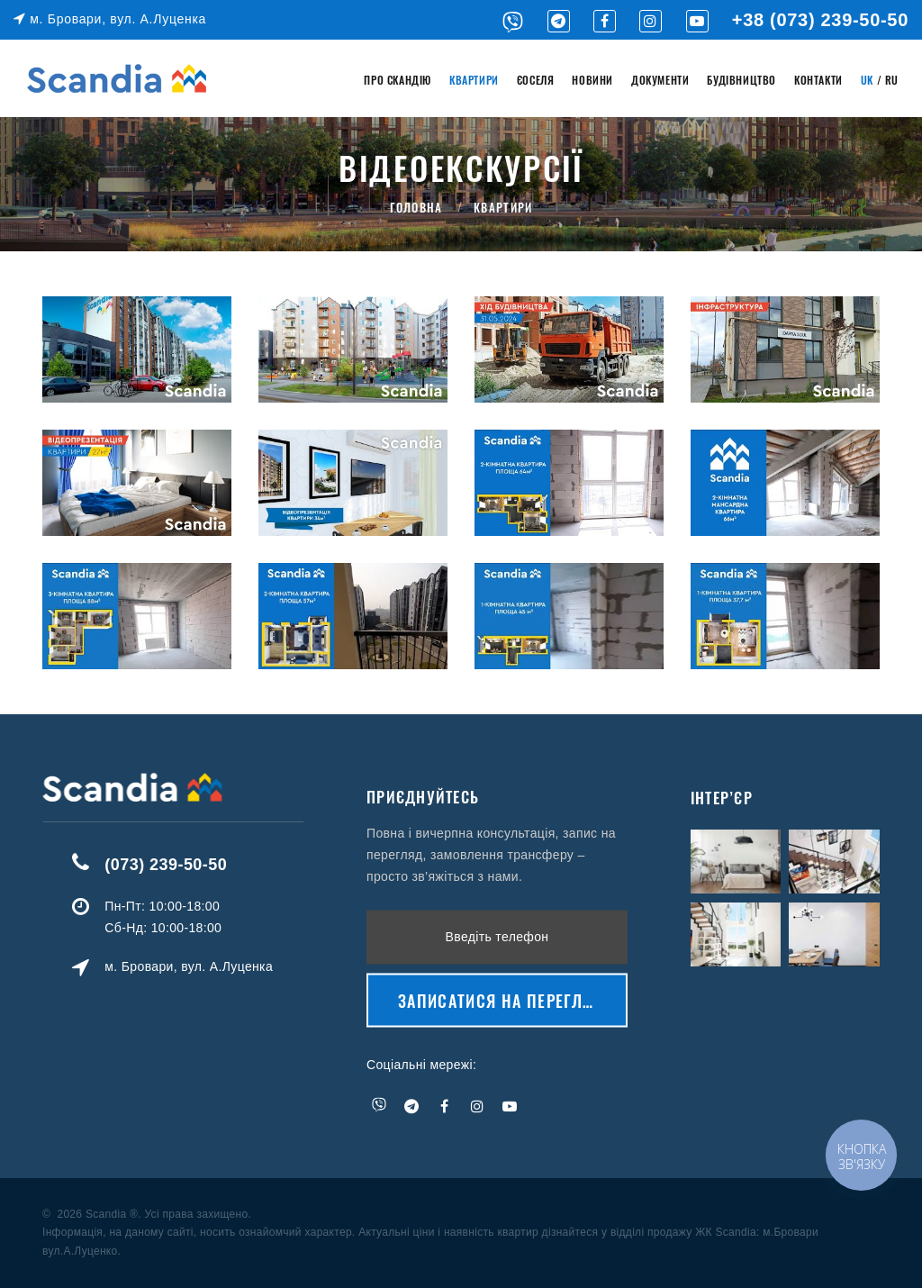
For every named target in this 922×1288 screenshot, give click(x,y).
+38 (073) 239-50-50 (820, 20)
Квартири (474, 79)
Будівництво (741, 79)
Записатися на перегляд (501, 929)
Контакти (818, 79)
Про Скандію (397, 79)
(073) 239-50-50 (217, 865)
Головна (416, 207)
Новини (592, 79)
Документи (660, 79)
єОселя (536, 79)
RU (892, 79)
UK (867, 79)
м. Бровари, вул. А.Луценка (110, 19)
